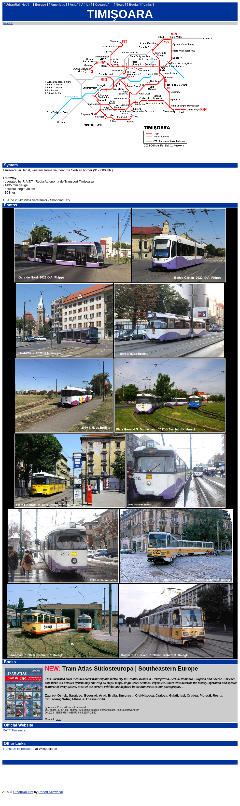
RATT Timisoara (14, 730)
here (58, 719)
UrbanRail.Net (23, 792)
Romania (8, 23)
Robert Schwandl (50, 792)
